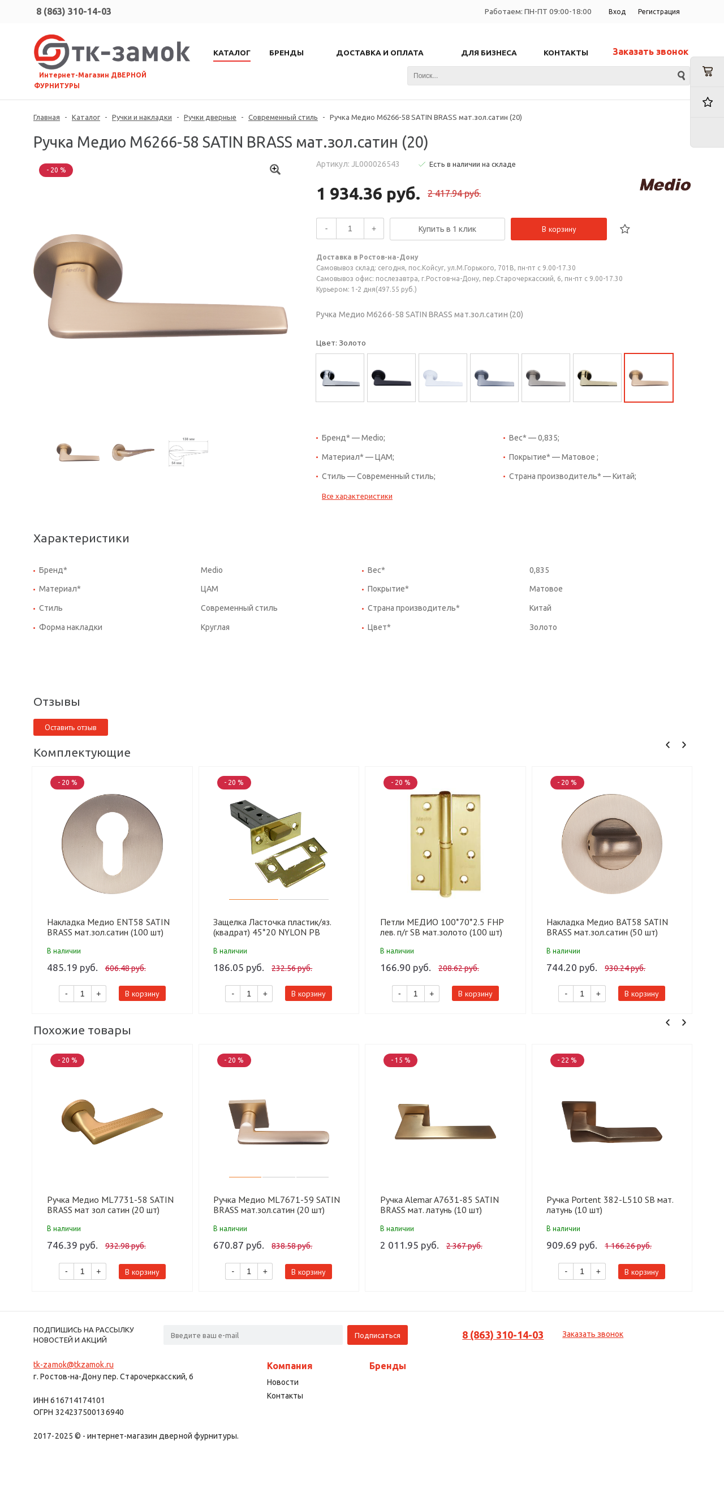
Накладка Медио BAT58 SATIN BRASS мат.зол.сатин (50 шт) (607, 927)
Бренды (387, 1366)
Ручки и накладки (142, 117)
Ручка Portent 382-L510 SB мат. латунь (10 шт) (609, 1204)
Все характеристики (357, 496)
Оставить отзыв (71, 727)
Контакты (285, 1395)
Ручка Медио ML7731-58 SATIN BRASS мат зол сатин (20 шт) (110, 1204)
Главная (46, 117)
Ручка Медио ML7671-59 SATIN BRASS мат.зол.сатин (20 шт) (276, 1204)
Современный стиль (283, 117)
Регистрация (659, 11)
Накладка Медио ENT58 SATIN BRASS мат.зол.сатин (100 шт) (108, 927)
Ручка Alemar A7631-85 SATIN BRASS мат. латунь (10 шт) (439, 1204)
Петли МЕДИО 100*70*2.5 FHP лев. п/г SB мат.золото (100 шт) (441, 927)
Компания (290, 1366)
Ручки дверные (210, 117)
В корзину (559, 229)
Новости (283, 1382)
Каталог (86, 117)
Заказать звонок (650, 51)
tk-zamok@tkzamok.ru (73, 1364)
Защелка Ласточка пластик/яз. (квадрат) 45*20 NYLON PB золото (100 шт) (272, 927)
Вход (617, 11)
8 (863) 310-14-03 (73, 11)
